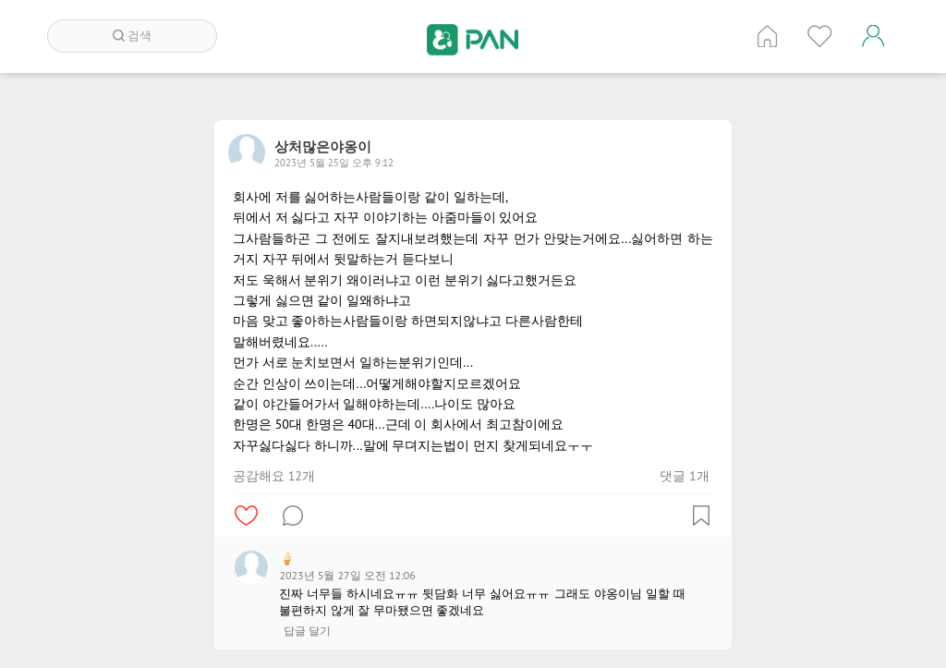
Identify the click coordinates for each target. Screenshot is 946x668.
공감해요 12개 (274, 476)
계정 (873, 36)
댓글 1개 (684, 476)
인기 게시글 (819, 36)
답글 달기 (307, 631)
